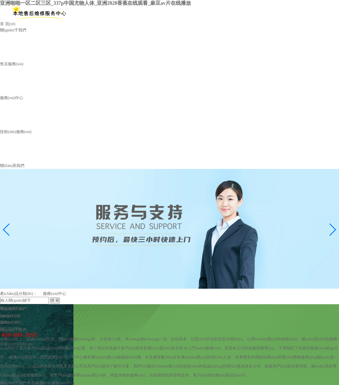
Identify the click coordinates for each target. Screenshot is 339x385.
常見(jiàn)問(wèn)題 (111, 155)
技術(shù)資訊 (21, 155)
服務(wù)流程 (21, 49)
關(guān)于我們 (13, 30)
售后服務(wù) (11, 65)
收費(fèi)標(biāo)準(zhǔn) (74, 49)
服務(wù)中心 (21, 84)
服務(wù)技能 (63, 155)
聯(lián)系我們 (12, 171)
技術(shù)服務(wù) (15, 136)
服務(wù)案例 (21, 119)
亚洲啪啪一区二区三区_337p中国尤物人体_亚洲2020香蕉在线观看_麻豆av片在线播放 (95, 3)
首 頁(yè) (7, 24)
